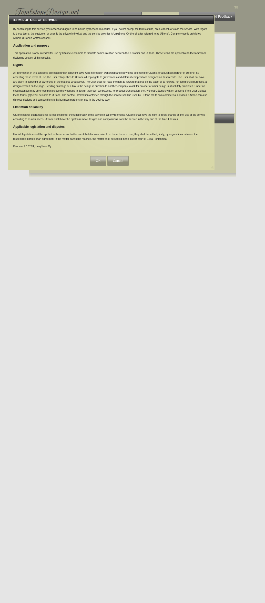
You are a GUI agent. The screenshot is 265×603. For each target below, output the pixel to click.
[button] (98, 161)
